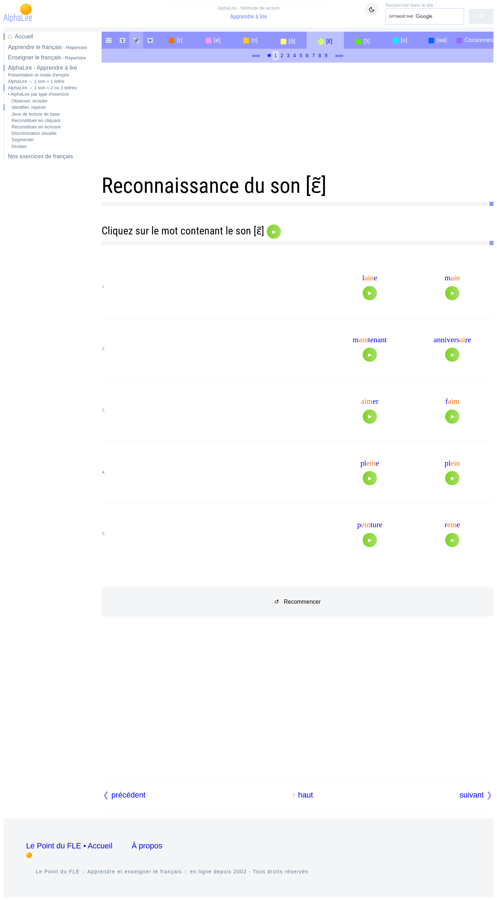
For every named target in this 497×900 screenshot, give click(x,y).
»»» (339, 55)
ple (369, 463)
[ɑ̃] (291, 41)
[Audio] (274, 231)
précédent (129, 794)
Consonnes (479, 40)
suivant (471, 794)
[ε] (180, 40)
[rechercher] (424, 16)
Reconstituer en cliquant (36, 120)
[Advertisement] (48, 280)
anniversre (452, 339)
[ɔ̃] (367, 41)
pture (369, 524)
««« (256, 55)
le (369, 278)
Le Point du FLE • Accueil (69, 845)
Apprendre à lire (248, 12)
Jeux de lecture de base (36, 114)
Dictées (19, 146)
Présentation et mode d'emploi (38, 75)
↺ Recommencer (297, 602)
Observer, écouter (30, 101)
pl (452, 463)
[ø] (217, 40)
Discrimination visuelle (34, 133)
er (369, 401)
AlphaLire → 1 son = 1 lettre (36, 81)
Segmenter (23, 139)
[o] (254, 40)
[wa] (441, 40)
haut (305, 794)
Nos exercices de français (40, 156)
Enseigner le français (47, 57)
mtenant (370, 339)
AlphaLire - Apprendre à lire (42, 68)
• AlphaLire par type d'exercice (38, 94)
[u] (404, 40)
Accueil (24, 36)
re (452, 524)
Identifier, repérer (29, 107)
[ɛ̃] (329, 41)
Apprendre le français (47, 47)
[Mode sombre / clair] (371, 9)
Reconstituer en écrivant (36, 126)
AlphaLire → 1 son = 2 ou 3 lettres (42, 87)
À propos (146, 845)
